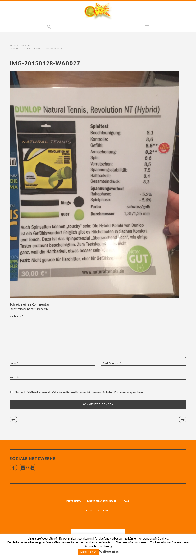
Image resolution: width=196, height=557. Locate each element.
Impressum (73, 500)
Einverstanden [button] (88, 551)
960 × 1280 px (21, 48)
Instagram (26, 465)
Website (15, 377)
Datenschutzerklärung (102, 500)
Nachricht (16, 316)
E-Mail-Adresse (111, 363)
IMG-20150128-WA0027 (49, 48)
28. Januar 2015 (20, 45)
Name (14, 363)
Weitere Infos (109, 551)
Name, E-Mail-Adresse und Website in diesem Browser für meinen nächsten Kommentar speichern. (79, 392)
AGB (127, 500)
